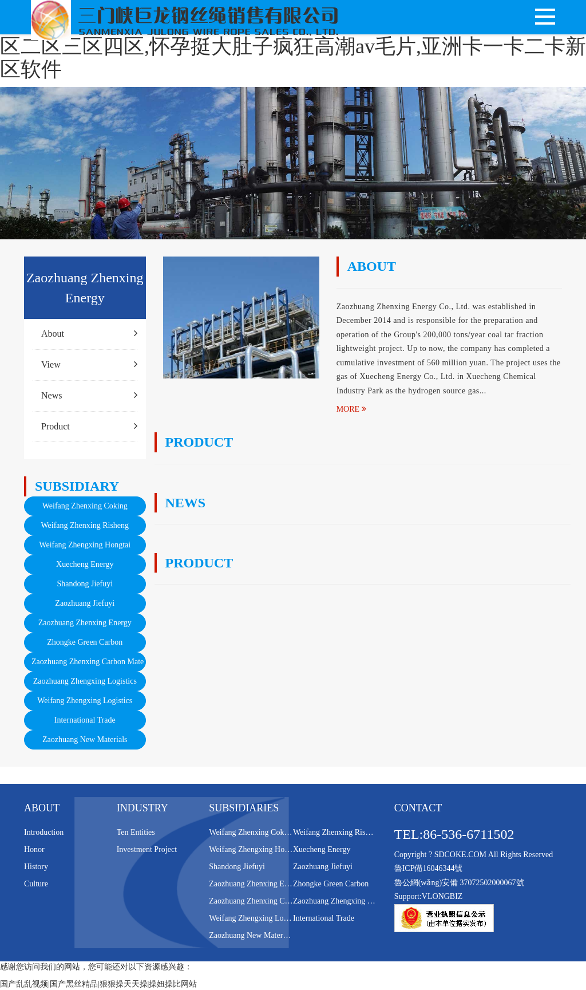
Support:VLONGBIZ (428, 896)
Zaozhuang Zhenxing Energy (85, 622)
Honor (34, 849)
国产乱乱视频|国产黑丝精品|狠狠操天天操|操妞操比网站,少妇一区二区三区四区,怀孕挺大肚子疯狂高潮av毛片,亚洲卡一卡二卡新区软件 (293, 46)
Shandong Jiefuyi (85, 583)
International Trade (85, 720)
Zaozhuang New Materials (85, 739)
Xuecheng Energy (84, 564)
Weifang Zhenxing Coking (85, 506)
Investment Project (147, 849)
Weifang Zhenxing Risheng (85, 525)
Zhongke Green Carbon (84, 642)
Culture (36, 883)
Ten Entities (136, 832)
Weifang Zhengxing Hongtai (84, 545)
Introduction (44, 832)
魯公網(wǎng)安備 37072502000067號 (459, 882)
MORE (351, 409)
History (36, 866)
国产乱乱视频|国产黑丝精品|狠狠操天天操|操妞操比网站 (98, 984)
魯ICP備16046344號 (428, 868)
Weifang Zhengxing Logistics (84, 700)
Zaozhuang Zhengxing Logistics (85, 681)
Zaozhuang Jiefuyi (84, 603)
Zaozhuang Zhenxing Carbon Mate (87, 661)
